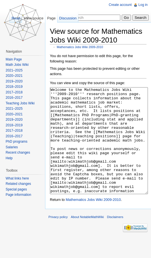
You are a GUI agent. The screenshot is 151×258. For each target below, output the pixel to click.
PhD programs (16, 141)
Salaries (12, 147)
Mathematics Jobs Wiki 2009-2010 (80, 47)
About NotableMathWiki (87, 238)
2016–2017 (14, 98)
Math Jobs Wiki (17, 65)
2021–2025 (14, 70)
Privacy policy (58, 238)
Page (51, 18)
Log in (143, 5)
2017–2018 (14, 92)
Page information (18, 195)
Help (9, 158)
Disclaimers (115, 238)
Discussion (68, 18)
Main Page (14, 59)
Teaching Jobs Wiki (20, 103)
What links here (17, 178)
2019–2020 (14, 81)
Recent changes (18, 152)
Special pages (16, 189)
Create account (120, 5)
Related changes (18, 184)
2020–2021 (14, 76)
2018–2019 (14, 87)
